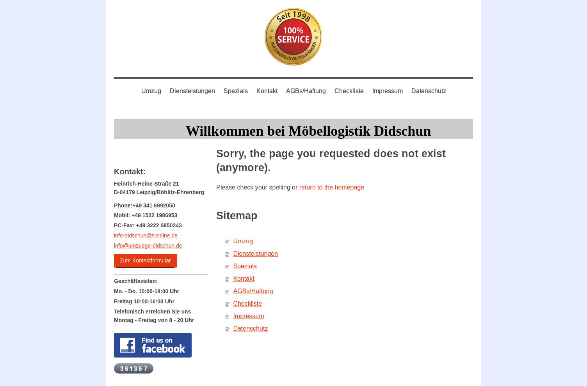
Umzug (243, 241)
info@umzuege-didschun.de (148, 246)
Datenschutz (250, 328)
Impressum (248, 316)
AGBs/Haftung (253, 291)
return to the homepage (331, 187)
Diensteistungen (255, 253)
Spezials (244, 266)
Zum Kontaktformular (145, 260)
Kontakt (243, 278)
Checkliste (247, 303)
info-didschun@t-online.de (146, 235)
